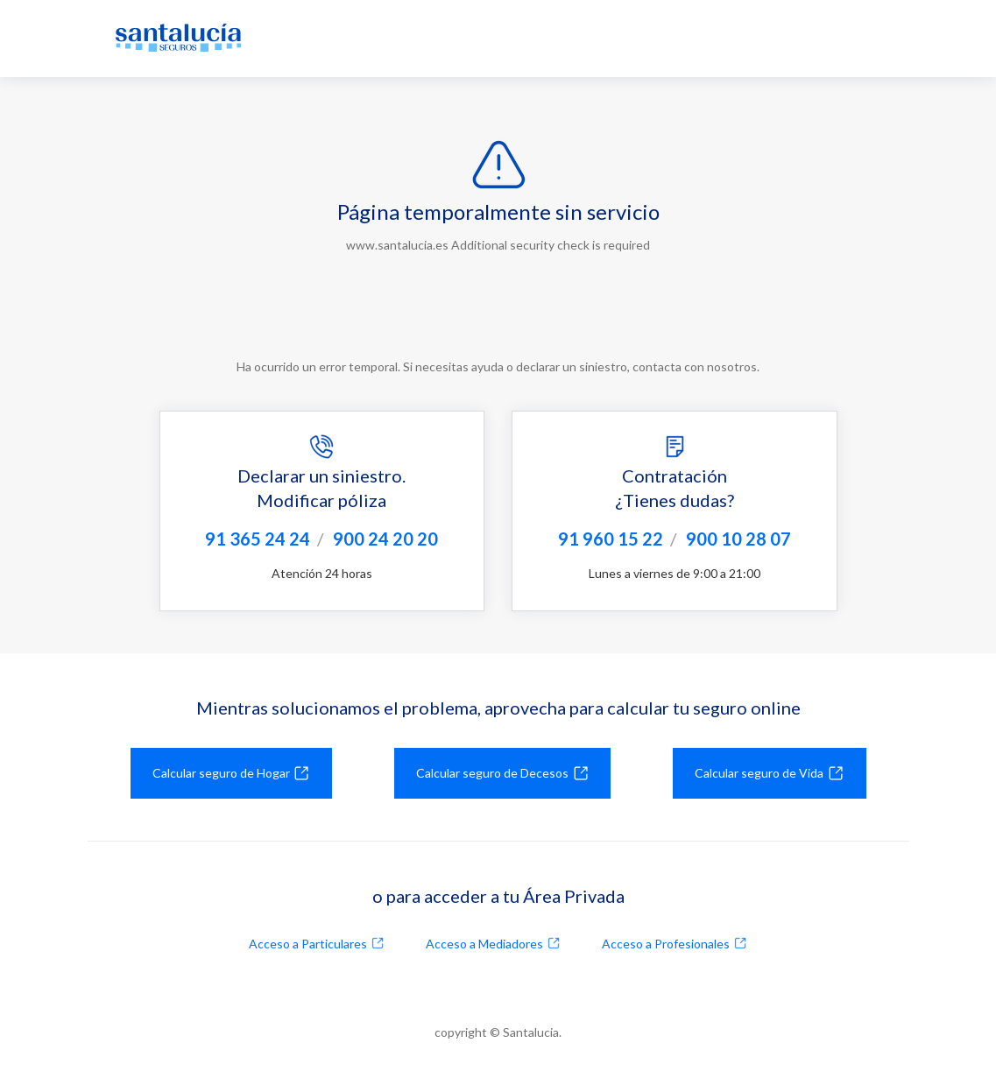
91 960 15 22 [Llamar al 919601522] (610, 538)
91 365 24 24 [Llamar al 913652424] (257, 538)
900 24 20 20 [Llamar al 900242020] (385, 538)
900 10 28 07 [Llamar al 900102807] (738, 538)
